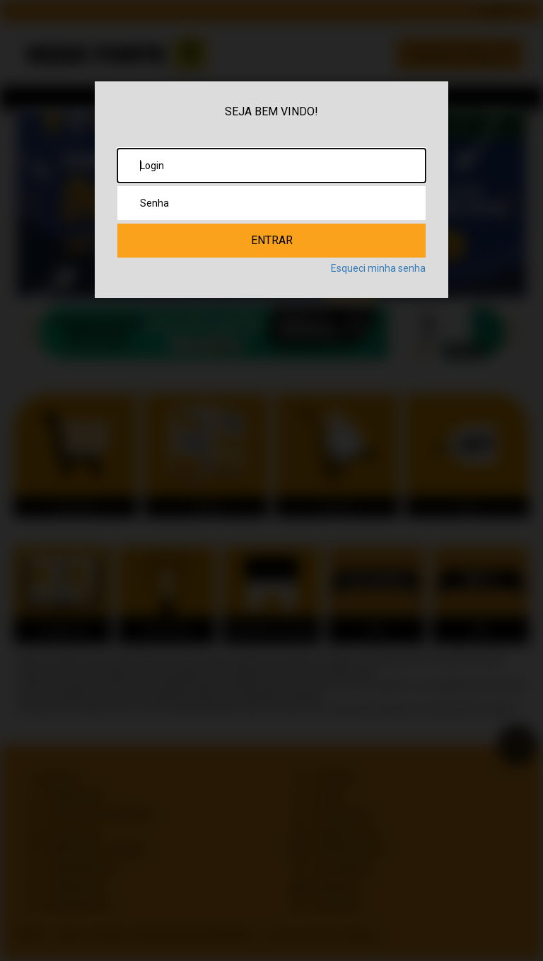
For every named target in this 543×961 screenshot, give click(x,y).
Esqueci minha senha (378, 268)
